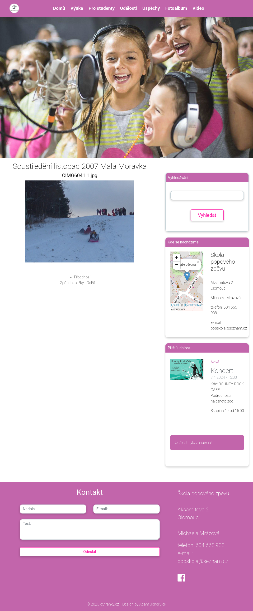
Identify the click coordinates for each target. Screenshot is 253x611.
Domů (59, 8)
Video (198, 8)
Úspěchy (151, 8)
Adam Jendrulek (152, 604)
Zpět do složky (72, 283)
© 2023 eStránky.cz (103, 604)
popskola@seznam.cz (203, 561)
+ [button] (176, 258)
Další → (93, 283)
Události (128, 8)
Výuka (76, 8)
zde (230, 401)
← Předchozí (79, 277)
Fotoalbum (176, 8)
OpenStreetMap (193, 305)
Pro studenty (102, 8)
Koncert (222, 371)
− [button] (176, 265)
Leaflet (175, 305)
